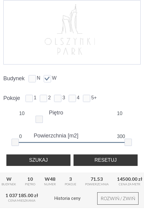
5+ (94, 97)
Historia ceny (67, 198)
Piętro (56, 113)
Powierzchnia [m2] (56, 136)
